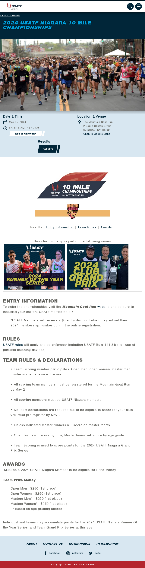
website (103, 307)
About (32, 543)
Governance (79, 543)
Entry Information (60, 227)
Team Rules (87, 227)
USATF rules (13, 345)
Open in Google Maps (96, 133)
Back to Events (11, 15)
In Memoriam (107, 543)
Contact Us (53, 543)
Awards (106, 227)
